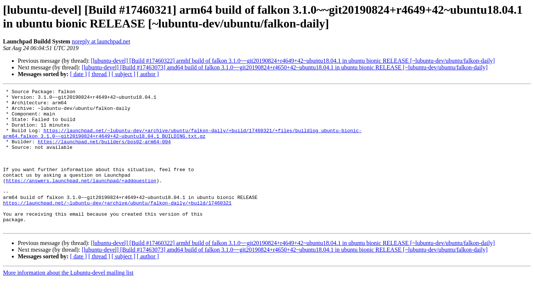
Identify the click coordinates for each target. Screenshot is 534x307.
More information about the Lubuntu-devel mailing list (68, 300)
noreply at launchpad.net (101, 41)
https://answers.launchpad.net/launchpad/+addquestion (81, 199)
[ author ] (148, 74)
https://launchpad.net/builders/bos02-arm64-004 (104, 152)
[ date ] (78, 74)
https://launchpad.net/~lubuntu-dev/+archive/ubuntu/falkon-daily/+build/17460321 (117, 226)
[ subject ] (123, 74)
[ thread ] (99, 74)
